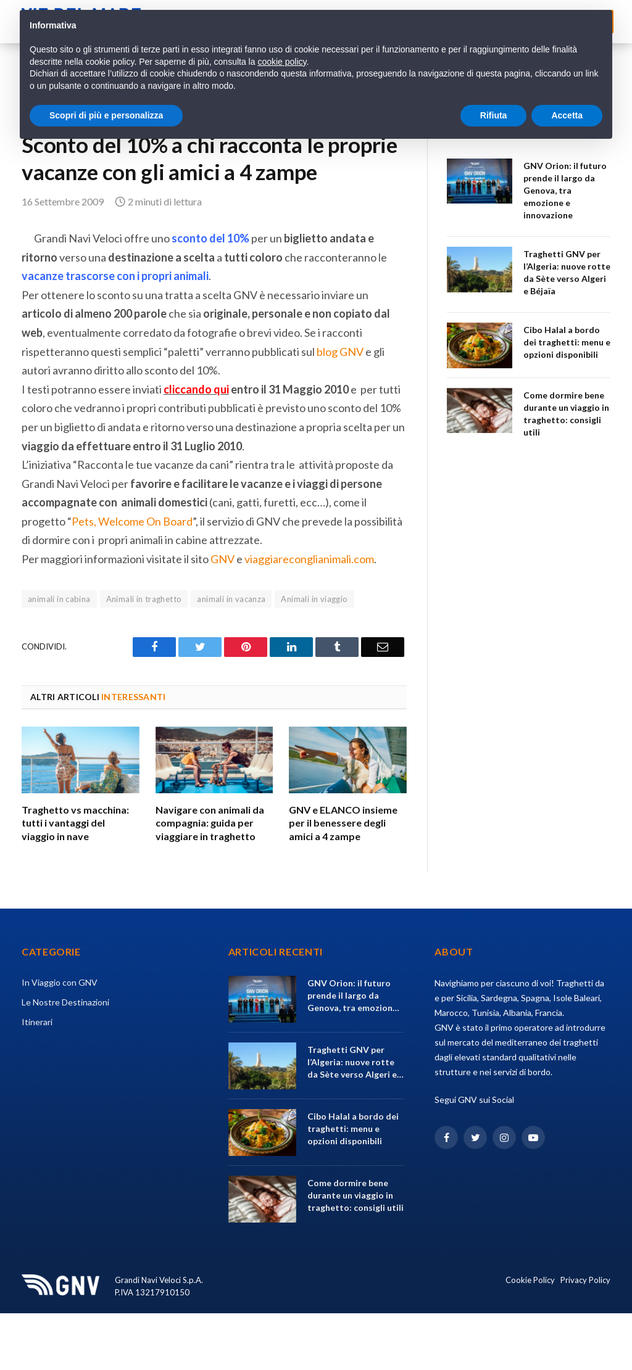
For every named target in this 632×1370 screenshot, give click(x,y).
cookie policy (281, 62)
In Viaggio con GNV (60, 982)
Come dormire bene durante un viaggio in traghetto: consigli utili (566, 413)
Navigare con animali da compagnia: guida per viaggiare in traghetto (210, 823)
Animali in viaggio (314, 599)
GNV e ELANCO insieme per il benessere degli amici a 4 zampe (343, 823)
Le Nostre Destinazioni (65, 1002)
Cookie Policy (530, 1280)
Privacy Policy (585, 1280)
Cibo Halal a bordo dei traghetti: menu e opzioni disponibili (566, 342)
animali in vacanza (231, 599)
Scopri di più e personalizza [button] (106, 115)
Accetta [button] (567, 115)
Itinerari (37, 1022)
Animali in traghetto (144, 599)
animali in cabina (59, 599)
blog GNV (340, 351)
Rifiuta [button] (493, 115)
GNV (222, 559)
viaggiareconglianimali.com (309, 559)
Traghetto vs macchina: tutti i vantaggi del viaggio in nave (75, 823)
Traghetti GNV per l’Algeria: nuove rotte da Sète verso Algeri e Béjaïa (566, 272)
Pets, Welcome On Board (132, 521)
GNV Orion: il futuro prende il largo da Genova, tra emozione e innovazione (565, 190)
